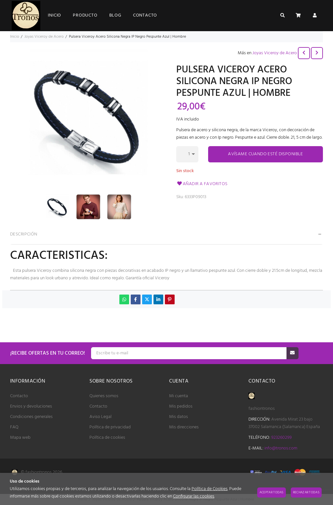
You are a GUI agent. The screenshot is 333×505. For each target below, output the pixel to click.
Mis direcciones (184, 427)
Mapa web (20, 437)
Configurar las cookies (193, 496)
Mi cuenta (178, 396)
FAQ (14, 427)
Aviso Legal (100, 417)
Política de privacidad (110, 427)
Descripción (23, 234)
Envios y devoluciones (31, 406)
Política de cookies (107, 437)
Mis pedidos (181, 406)
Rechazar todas (306, 492)
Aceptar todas (272, 492)
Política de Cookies (210, 489)
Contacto (19, 396)
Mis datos (178, 417)
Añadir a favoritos (202, 184)
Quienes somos (103, 396)
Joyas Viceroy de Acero (274, 53)
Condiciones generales (31, 417)
